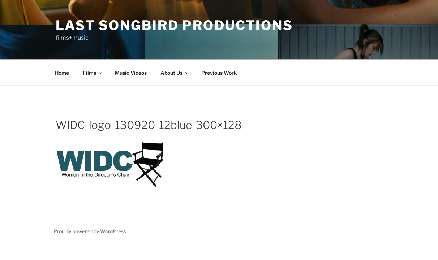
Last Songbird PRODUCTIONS (174, 25)
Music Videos (131, 73)
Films (93, 73)
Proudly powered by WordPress (89, 231)
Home (62, 73)
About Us (174, 73)
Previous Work (219, 73)
